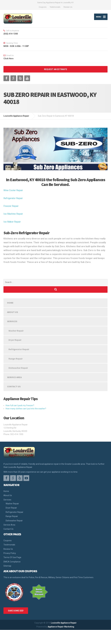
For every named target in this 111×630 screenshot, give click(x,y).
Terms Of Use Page (12, 557)
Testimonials (55, 7)
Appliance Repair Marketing (61, 627)
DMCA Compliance (12, 562)
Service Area (14, 377)
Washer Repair (16, 330)
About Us (12, 312)
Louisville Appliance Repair (64, 623)
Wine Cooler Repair (13, 190)
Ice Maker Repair (12, 221)
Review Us (68, 7)
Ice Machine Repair (13, 213)
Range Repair (16, 358)
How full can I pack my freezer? (20, 405)
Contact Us (14, 386)
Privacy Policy (9, 553)
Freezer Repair (10, 206)
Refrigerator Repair (13, 198)
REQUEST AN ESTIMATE (55, 69)
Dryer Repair (15, 339)
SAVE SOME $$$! (16, 611)
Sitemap (7, 566)
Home (10, 302)
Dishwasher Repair (18, 367)
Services (12, 321)
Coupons (42, 7)
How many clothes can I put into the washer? (26, 408)
